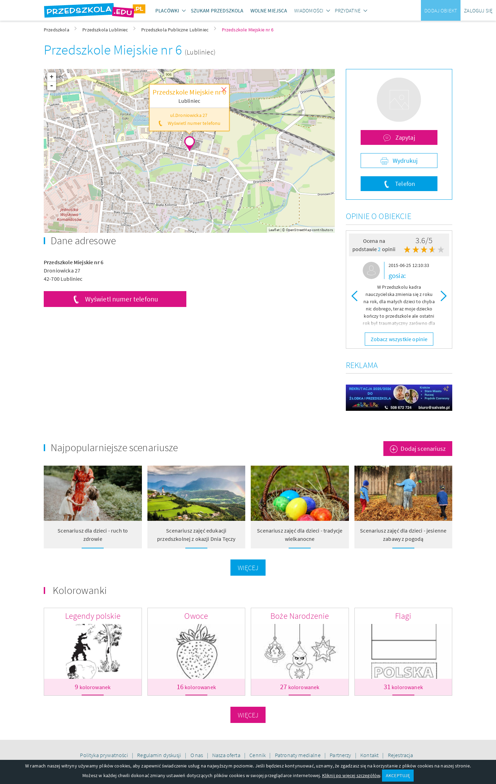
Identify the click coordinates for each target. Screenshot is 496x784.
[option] (399, 296)
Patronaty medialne (298, 755)
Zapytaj (404, 137)
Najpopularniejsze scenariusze (114, 447)
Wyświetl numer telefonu (121, 299)
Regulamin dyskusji (159, 755)
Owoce (196, 616)
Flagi (403, 616)
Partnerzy (341, 755)
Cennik (258, 755)
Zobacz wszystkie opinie (399, 339)
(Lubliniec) (200, 52)
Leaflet (274, 229)
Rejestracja (400, 755)
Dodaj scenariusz (423, 449)
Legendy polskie (93, 616)
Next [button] (443, 295)
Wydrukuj (404, 161)
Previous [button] (354, 295)
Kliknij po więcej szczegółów (351, 775)
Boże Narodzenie (299, 616)
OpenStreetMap (298, 229)
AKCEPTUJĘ (398, 775)
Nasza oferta (226, 755)
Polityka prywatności (104, 755)
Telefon (404, 184)
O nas (197, 755)
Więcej (248, 567)
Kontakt (370, 755)
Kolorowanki (80, 590)
